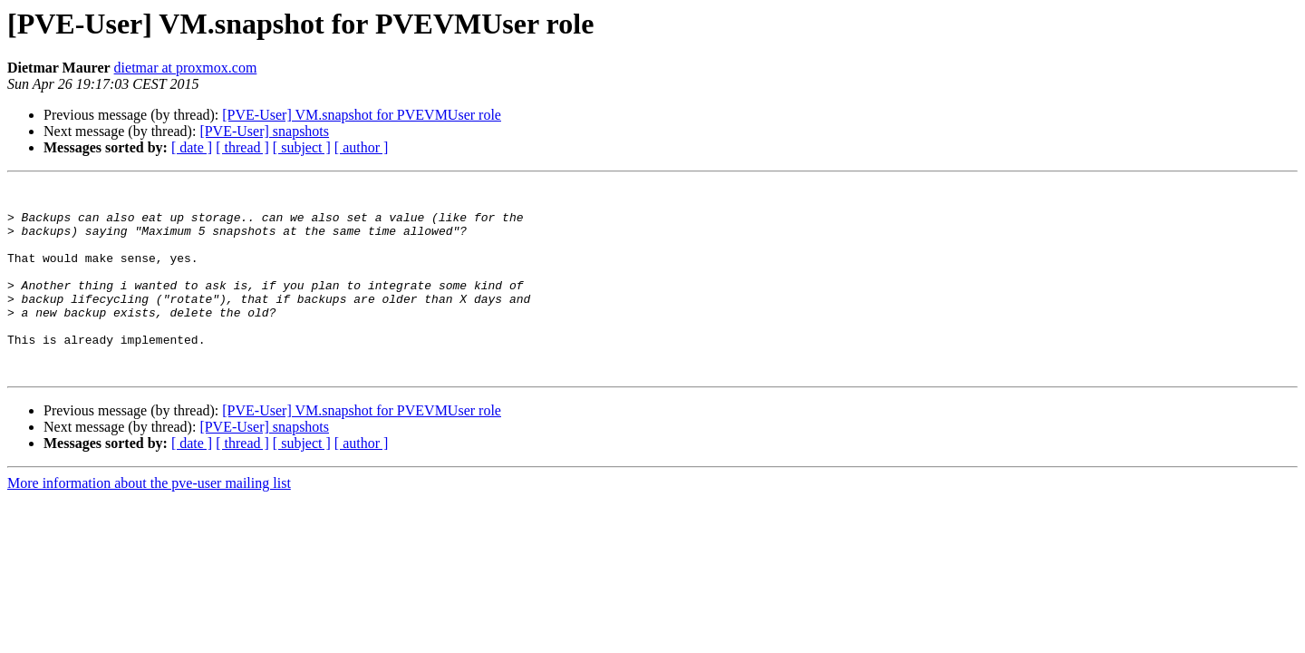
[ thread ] (242, 147)
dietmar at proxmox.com (185, 67)
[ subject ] (302, 147)
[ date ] (191, 147)
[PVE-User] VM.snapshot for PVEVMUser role (361, 114)
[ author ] (361, 147)
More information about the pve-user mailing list (149, 521)
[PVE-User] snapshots (264, 131)
